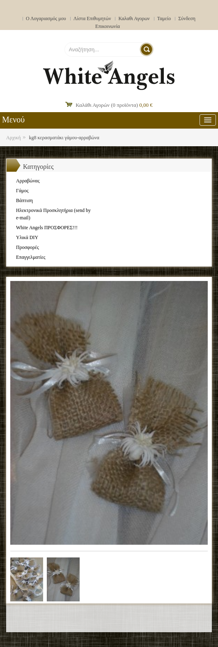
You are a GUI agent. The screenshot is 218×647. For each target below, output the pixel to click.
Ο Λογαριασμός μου (46, 18)
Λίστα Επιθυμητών (92, 18)
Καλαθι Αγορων (133, 18)
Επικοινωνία (107, 26)
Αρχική (13, 137)
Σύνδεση (186, 18)
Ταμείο (164, 18)
